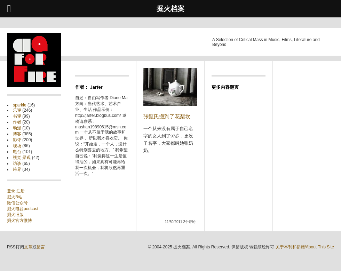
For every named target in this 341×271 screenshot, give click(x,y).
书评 (17, 116)
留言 (41, 247)
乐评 (17, 110)
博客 (17, 133)
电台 (17, 151)
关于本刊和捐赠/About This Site (305, 247)
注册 (20, 191)
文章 (28, 247)
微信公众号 (17, 202)
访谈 (17, 163)
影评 (17, 139)
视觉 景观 (22, 157)
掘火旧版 (15, 214)
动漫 (17, 128)
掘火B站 (14, 196)
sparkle (19, 105)
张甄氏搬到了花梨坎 (166, 116)
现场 (17, 145)
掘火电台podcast (22, 208)
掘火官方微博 (19, 220)
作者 (17, 122)
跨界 (17, 169)
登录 (11, 191)
